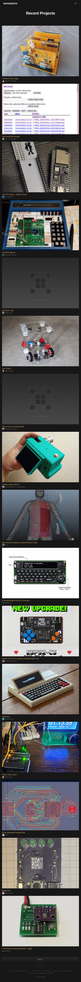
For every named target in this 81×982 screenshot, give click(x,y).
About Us (11, 971)
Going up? (40, 966)
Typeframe (6, 717)
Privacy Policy (57, 971)
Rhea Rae (7, 777)
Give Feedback (35, 971)
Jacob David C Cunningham (13, 487)
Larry (5, 545)
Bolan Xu (7, 603)
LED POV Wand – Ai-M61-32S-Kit (14, 195)
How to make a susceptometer (13, 427)
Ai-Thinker (7, 197)
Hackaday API (68, 971)
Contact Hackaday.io (23, 971)
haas (5, 835)
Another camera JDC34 (10, 485)
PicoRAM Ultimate (8, 252)
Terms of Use (47, 971)
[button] (75, 3)
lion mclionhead (9, 139)
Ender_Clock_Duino (9, 775)
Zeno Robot (6, 368)
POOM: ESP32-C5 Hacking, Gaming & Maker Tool (20, 659)
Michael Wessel (9, 255)
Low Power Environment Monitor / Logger (17, 949)
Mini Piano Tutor (8, 311)
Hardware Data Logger (10, 79)
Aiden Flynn (8, 893)
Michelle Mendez (9, 661)
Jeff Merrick (7, 719)
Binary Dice (6, 891)
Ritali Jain (7, 313)
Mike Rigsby (8, 371)
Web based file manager (11, 136)
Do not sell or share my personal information (40, 973)
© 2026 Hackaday (40, 977)
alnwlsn (6, 951)
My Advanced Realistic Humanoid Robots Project (19, 543)
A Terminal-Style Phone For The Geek (15, 601)
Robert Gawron (9, 81)
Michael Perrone (9, 429)
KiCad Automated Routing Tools (13, 833)
